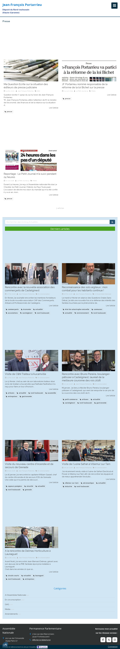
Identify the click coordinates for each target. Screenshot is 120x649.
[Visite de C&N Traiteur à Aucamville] (31, 360)
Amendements (11, 614)
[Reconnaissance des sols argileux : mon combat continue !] (88, 273)
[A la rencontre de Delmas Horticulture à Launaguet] (31, 537)
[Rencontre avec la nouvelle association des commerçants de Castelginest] (31, 273)
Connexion (113, 647)
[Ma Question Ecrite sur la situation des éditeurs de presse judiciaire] (31, 70)
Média (7, 609)
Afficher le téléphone (41, 640)
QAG (7, 604)
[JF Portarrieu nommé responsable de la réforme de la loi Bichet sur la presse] (89, 70)
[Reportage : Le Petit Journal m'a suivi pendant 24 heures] (31, 160)
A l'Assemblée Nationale (15, 595)
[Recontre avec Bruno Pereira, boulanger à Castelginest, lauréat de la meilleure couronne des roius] (88, 360)
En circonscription (13, 600)
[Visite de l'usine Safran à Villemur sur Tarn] (88, 450)
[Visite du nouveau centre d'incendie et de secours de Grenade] (31, 450)
